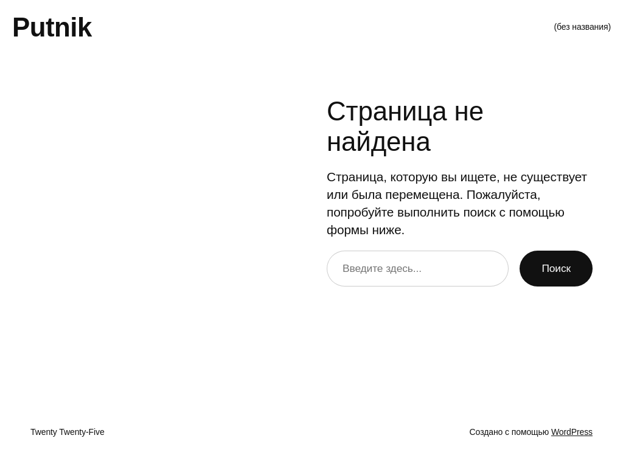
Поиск (556, 268)
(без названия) (582, 27)
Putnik (52, 27)
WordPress (572, 432)
